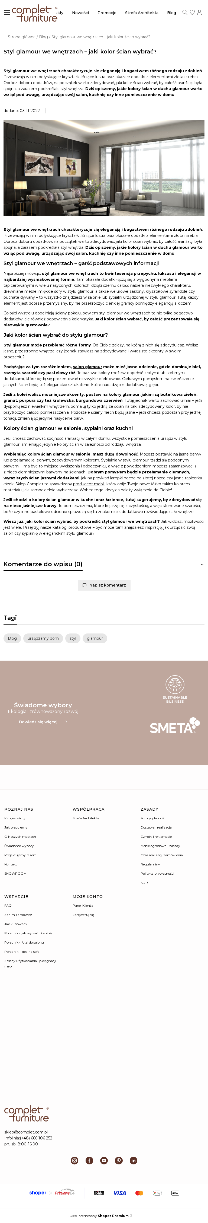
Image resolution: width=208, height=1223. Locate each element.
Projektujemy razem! (20, 855)
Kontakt (10, 864)
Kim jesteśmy (14, 818)
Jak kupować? (15, 924)
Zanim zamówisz (18, 915)
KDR (144, 883)
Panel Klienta (83, 905)
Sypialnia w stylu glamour (125, 460)
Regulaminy (150, 864)
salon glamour (87, 366)
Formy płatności (153, 818)
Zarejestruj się (83, 915)
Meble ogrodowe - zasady (160, 846)
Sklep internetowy (99, 1216)
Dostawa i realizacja (156, 827)
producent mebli (89, 484)
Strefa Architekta (86, 818)
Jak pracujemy (15, 827)
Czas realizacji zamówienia (162, 855)
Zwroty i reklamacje (156, 837)
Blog (43, 37)
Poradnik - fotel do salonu (24, 942)
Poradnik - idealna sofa (22, 952)
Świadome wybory (19, 846)
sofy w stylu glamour (73, 291)
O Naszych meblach (20, 837)
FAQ (8, 905)
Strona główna (21, 37)
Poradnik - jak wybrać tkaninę (28, 933)
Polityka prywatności (157, 873)
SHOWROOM (15, 873)
